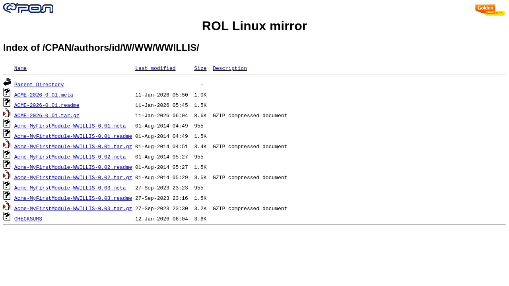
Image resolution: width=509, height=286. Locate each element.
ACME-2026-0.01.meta (43, 94)
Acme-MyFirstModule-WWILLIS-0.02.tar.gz (73, 177)
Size (200, 68)
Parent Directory (39, 84)
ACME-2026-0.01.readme (47, 104)
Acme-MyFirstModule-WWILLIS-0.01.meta (70, 125)
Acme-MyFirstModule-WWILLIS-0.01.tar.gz (73, 146)
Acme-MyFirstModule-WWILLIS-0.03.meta (70, 187)
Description (230, 68)
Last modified (155, 68)
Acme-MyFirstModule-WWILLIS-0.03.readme (73, 197)
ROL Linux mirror (254, 26)
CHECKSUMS (28, 218)
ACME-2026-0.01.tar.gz (47, 115)
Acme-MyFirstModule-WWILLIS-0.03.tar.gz (73, 208)
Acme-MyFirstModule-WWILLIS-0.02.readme (73, 166)
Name (20, 68)
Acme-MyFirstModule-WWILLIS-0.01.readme (73, 135)
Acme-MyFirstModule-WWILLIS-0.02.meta (70, 156)
